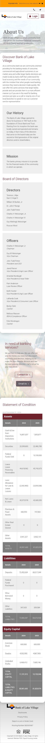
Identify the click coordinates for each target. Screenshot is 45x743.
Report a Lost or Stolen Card (22, 721)
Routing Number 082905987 (22, 725)
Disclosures (22, 713)
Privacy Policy (22, 717)
